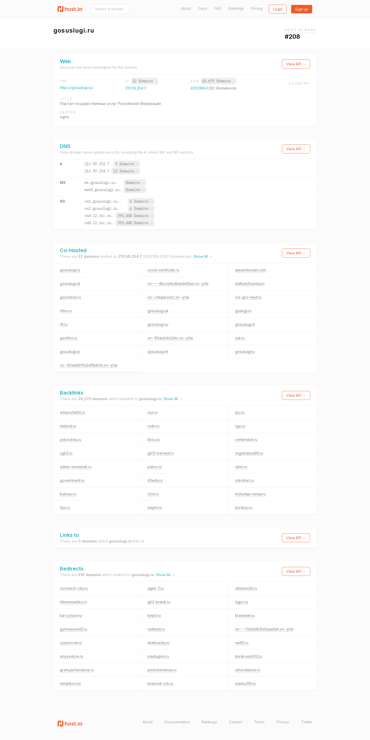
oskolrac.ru (244, 480)
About (186, 8)
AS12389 (198, 88)
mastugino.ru (158, 656)
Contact (235, 722)
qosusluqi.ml (157, 351)
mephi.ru (154, 507)
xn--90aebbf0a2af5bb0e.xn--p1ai (88, 365)
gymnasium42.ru (73, 629)
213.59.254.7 (135, 88)
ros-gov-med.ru (248, 297)
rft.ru (64, 324)
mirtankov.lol (70, 683)
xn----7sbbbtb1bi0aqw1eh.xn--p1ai (264, 629)
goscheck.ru (70, 297)
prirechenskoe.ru (162, 670)
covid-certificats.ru (163, 270)
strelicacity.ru (158, 642)
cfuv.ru (153, 494)
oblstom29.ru (246, 588)
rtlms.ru (66, 311)
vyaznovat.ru (71, 642)
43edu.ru (155, 480)
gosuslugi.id (70, 283)
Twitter (306, 722)
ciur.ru (152, 412)
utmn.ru (241, 467)
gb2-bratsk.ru (158, 602)
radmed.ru (156, 629)
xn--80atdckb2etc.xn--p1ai (170, 338)
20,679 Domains (218, 81)
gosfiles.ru (68, 338)
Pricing (257, 8)
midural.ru (68, 426)
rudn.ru (153, 426)
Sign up (301, 9)
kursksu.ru (243, 507)
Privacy (282, 722)
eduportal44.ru (72, 412)
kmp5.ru (154, 615)
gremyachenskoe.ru (77, 670)
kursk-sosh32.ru (248, 656)
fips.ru (65, 507)
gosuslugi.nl (245, 324)
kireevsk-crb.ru (160, 683)
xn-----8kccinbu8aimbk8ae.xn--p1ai (177, 283)
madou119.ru (245, 683)
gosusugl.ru (245, 351)
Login (277, 9)
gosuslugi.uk (158, 311)
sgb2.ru (66, 453)
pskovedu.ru (70, 439)
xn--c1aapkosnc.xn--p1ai (168, 297)
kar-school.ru (71, 615)
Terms (259, 722)
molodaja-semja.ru (250, 494)
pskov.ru (154, 467)
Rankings (236, 8)
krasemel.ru (245, 615)
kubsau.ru (68, 494)
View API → (296, 64)
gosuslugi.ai (70, 351)
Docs (202, 8)
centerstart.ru (246, 439)
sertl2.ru (241, 642)
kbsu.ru (153, 439)
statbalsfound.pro (250, 283)
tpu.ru (240, 412)
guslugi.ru (243, 311)
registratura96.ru (249, 453)
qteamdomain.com (250, 270)
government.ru (72, 480)
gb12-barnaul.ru (160, 453)
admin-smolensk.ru (75, 467)
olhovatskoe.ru (247, 670)
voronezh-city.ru (74, 588)
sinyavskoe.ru (71, 656)
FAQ (217, 8)
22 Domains (144, 81)
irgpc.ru (241, 602)
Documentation (177, 722)
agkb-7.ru (155, 588)
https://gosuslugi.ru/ (76, 87)
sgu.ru (240, 426)
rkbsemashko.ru (73, 602)
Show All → (202, 256)
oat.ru (240, 338)
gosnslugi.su (157, 324)
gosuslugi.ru (70, 270)
